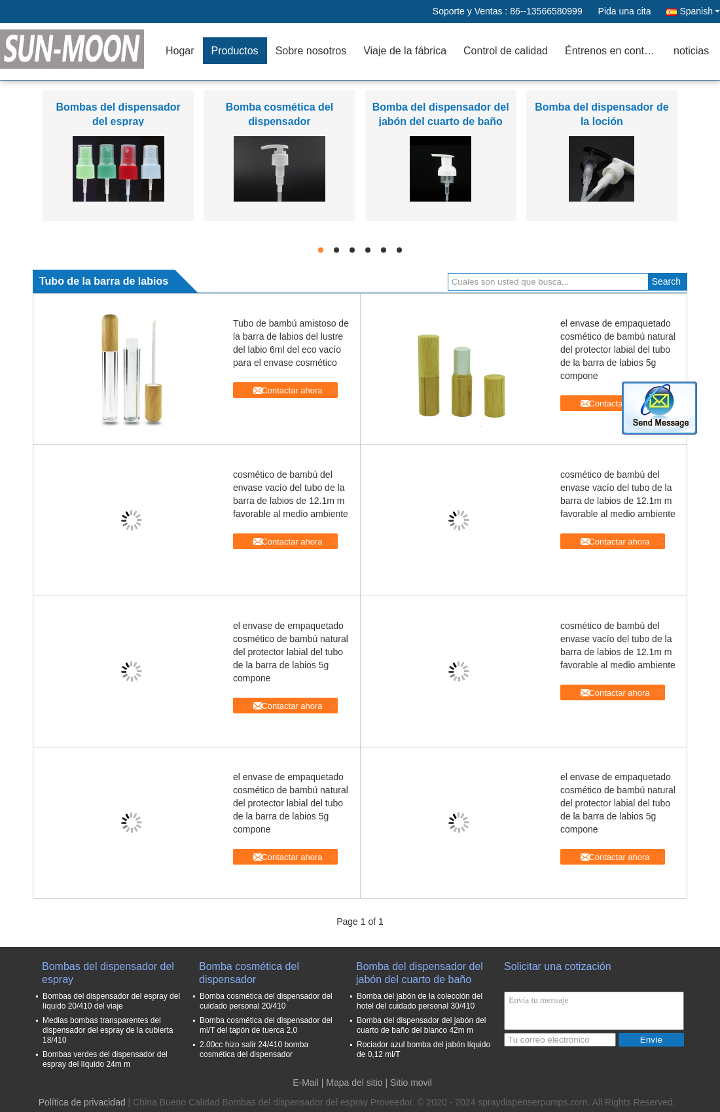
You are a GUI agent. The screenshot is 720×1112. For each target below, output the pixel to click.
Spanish (699, 11)
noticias (691, 50)
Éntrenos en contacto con (615, 50)
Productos (235, 50)
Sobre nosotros (311, 50)
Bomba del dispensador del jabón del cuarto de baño (419, 973)
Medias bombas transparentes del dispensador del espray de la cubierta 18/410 (108, 1030)
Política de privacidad (82, 1102)
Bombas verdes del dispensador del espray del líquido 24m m (105, 1059)
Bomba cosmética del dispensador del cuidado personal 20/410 (266, 1001)
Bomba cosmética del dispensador (249, 973)
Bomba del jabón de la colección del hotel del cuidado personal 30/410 (419, 1001)
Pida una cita (624, 11)
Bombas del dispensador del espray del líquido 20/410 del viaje (111, 1001)
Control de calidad (505, 50)
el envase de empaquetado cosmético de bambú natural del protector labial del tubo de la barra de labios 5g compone (617, 349)
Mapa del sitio (354, 1082)
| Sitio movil (409, 1082)
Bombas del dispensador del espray (108, 973)
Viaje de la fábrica (404, 50)
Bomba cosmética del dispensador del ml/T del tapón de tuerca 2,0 (266, 1025)
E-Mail (306, 1082)
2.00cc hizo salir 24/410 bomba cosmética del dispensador (254, 1049)
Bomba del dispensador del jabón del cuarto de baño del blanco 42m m (421, 1025)
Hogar (180, 50)
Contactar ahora (291, 390)
